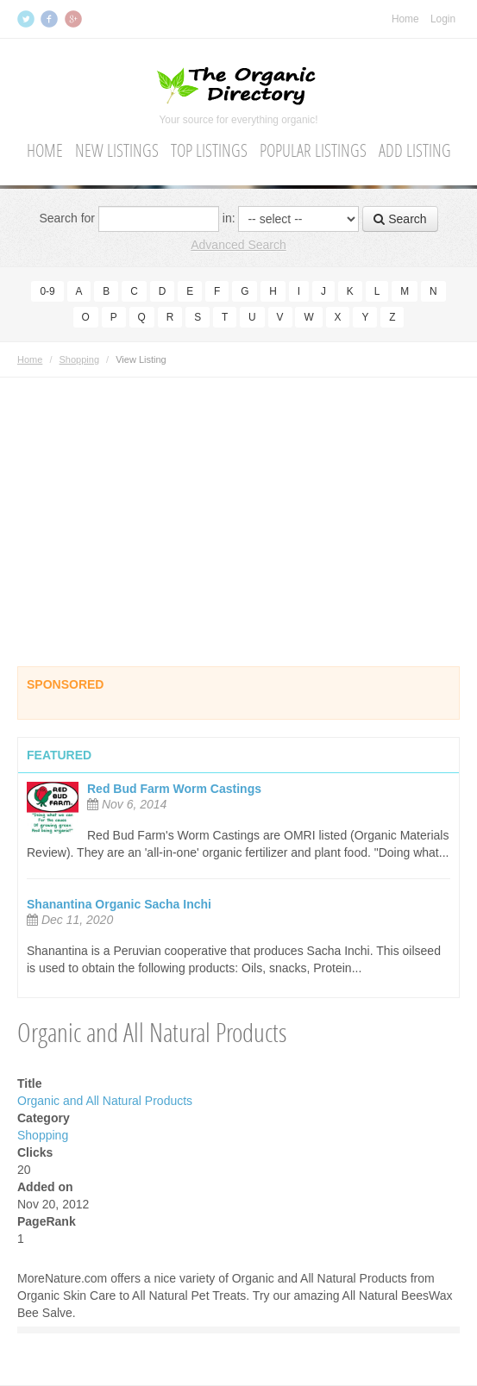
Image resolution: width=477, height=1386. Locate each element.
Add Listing (415, 150)
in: (229, 218)
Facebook (51, 19)
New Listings (117, 150)
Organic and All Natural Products (104, 1101)
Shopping (80, 359)
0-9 (47, 291)
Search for (67, 218)
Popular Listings (313, 150)
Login (442, 19)
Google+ (75, 19)
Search (399, 219)
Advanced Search (238, 245)
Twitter (27, 19)
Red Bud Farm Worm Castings (174, 789)
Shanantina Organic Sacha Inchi (119, 904)
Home (405, 19)
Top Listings (209, 150)
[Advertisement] (238, 498)
